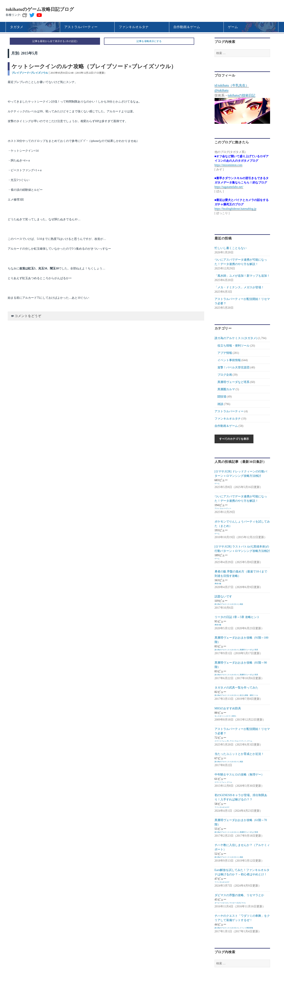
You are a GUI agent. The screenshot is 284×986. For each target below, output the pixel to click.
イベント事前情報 (229, 360)
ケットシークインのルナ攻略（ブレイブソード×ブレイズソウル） (94, 66)
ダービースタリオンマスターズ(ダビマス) (230, 903)
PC (228, 741)
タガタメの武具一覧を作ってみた (236, 687)
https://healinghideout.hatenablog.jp (235, 208)
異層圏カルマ (226, 389)
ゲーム (217, 483)
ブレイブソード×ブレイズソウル (30, 72)
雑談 (220, 404)
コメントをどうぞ (28, 316)
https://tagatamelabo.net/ (229, 186)
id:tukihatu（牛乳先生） (232, 85)
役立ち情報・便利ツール (233, 345)
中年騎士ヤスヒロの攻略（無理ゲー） (239, 774)
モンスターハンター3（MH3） (226, 716)
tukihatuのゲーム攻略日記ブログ (40, 9)
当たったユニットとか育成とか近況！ (239, 754)
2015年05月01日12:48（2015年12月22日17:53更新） (78, 72)
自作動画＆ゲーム (226, 425)
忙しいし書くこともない (231, 248)
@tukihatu (221, 90)
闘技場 (221, 396)
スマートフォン (220, 741)
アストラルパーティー (229, 411)
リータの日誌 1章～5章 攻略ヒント (237, 617)
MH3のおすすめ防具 (228, 708)
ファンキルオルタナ (228, 418)
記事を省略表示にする (149, 41)
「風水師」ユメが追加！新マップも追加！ (242, 275)
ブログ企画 (224, 374)
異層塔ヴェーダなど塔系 (233, 382)
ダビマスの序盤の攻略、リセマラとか (239, 895)
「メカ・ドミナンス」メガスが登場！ (239, 287)
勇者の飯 (218, 584)
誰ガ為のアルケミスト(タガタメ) (236, 338)
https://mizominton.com (228, 165)
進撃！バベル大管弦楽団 (233, 367)
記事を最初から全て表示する (48, 41)
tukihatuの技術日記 (241, 95)
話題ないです (223, 596)
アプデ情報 (224, 352)
